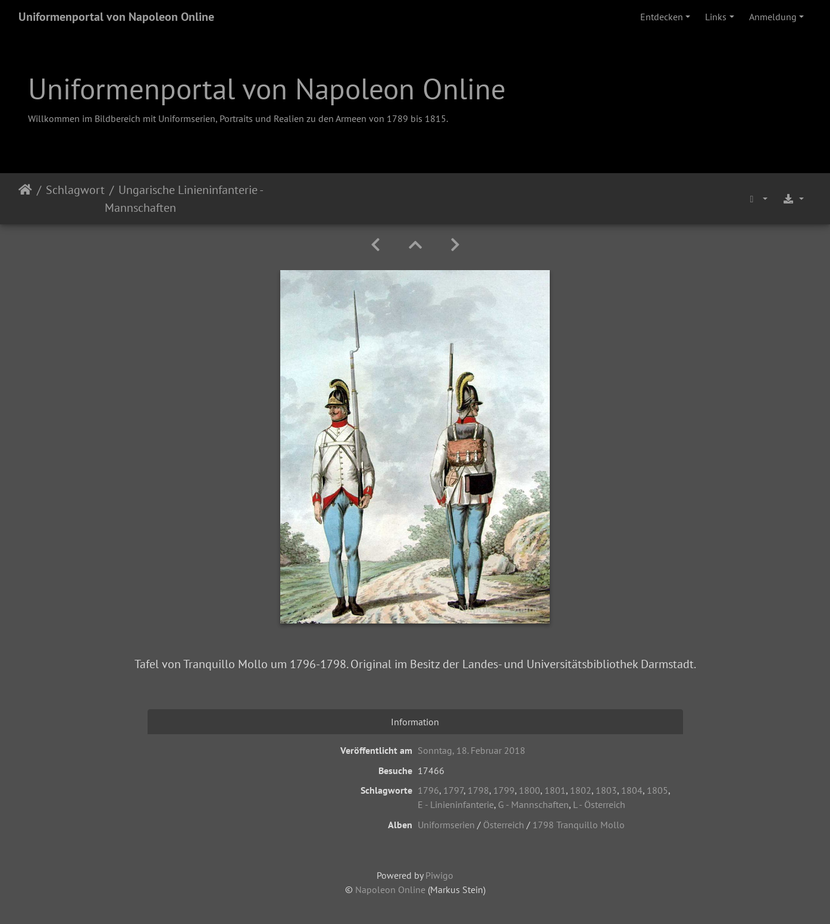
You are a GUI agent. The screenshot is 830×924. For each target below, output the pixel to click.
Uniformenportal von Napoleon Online (116, 16)
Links (715, 17)
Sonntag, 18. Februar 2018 (471, 750)
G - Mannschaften (533, 804)
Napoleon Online (390, 889)
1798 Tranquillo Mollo (579, 825)
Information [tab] (415, 722)
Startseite (25, 199)
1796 (428, 790)
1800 (529, 790)
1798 (478, 790)
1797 (453, 790)
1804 (632, 790)
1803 (606, 790)
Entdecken (661, 17)
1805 (657, 790)
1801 (555, 790)
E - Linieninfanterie (456, 804)
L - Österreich (599, 804)
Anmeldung (773, 17)
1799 (504, 790)
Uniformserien (446, 825)
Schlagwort (75, 190)
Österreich (503, 825)
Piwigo (439, 875)
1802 (580, 790)
